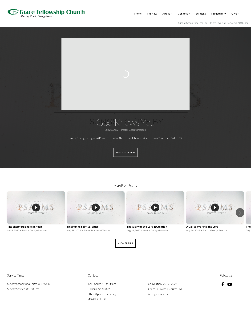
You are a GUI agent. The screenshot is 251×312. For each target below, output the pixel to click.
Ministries (218, 13)
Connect (184, 13)
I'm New (152, 13)
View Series (125, 243)
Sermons (201, 13)
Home (138, 13)
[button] (240, 212)
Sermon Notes (125, 152)
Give (235, 13)
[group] (36, 212)
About (167, 13)
